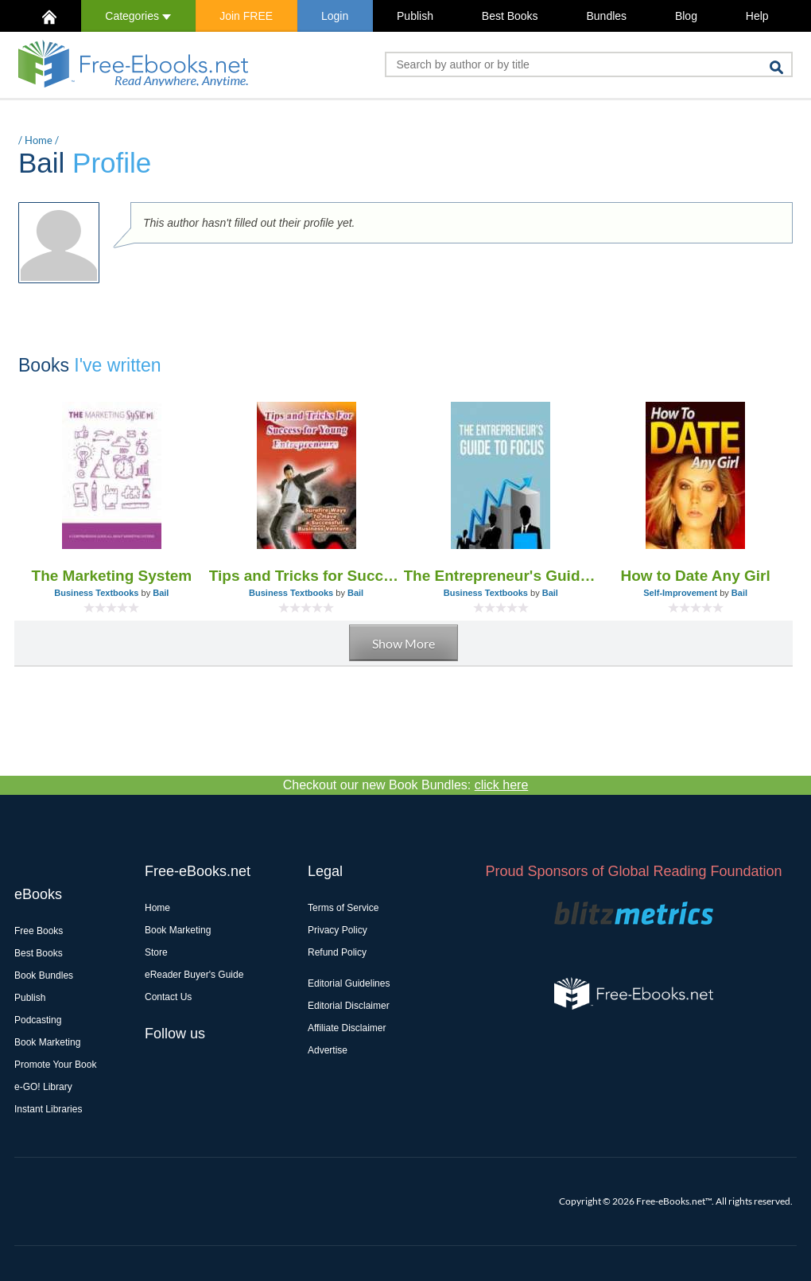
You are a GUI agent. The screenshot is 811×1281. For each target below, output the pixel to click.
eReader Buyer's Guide (194, 974)
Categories (138, 16)
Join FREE (246, 16)
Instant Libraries (48, 1109)
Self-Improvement (680, 593)
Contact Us (168, 997)
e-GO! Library (43, 1086)
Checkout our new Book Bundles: (406, 785)
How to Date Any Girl (695, 575)
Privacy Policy (337, 930)
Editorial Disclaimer (349, 1005)
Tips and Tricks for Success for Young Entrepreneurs (306, 575)
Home (38, 140)
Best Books (510, 16)
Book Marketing (47, 1042)
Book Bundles (43, 975)
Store (156, 952)
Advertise (327, 1050)
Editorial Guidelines (349, 983)
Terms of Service (343, 907)
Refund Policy (337, 952)
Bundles (606, 16)
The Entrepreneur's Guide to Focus (501, 575)
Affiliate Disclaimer (347, 1028)
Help (757, 16)
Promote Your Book (55, 1064)
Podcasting (37, 1020)
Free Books (38, 930)
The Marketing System (112, 575)
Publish (415, 16)
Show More (403, 643)
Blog (686, 16)
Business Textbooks (96, 593)
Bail (161, 593)
